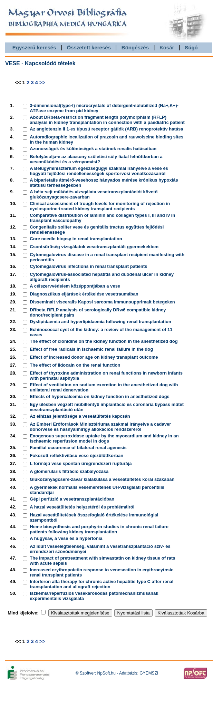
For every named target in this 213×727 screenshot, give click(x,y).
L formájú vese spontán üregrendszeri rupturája (81, 463)
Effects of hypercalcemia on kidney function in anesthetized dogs (100, 396)
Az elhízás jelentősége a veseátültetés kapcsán (80, 416)
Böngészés (135, 47)
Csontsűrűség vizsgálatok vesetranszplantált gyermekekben (94, 246)
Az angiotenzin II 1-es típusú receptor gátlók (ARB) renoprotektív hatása (106, 129)
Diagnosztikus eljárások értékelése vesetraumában (84, 294)
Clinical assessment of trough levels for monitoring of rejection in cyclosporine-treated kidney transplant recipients (100, 206)
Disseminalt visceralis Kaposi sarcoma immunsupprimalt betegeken (102, 301)
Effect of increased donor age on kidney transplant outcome (94, 357)
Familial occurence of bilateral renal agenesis (78, 447)
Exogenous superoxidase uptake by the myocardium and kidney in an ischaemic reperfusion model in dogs (104, 438)
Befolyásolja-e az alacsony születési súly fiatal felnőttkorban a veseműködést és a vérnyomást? (96, 159)
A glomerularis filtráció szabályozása (69, 471)
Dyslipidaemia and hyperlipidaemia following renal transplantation (100, 321)
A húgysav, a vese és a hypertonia (66, 538)
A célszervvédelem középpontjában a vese (75, 286)
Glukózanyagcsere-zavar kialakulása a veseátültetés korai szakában (102, 479)
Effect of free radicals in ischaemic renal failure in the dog (91, 349)
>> (42, 82)
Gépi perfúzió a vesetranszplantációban (72, 499)
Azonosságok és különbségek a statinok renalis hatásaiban (93, 148)
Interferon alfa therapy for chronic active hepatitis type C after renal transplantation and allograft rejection (101, 584)
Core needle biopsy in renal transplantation (76, 238)
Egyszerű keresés (34, 47)
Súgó (191, 47)
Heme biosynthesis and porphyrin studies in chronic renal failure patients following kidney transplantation (99, 529)
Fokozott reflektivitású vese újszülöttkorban (76, 455)
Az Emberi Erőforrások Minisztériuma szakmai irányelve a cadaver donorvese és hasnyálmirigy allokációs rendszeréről (100, 426)
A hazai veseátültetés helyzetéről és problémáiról (82, 507)
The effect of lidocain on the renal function (75, 365)
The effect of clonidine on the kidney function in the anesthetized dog (103, 341)
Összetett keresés (89, 47)
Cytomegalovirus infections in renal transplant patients (88, 266)
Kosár (166, 47)
